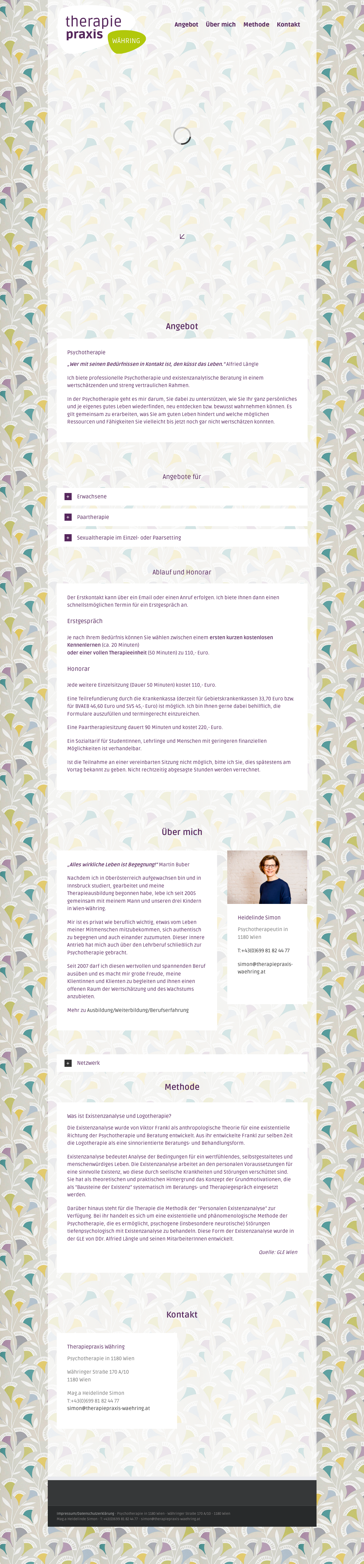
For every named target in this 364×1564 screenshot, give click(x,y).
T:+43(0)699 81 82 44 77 (264, 950)
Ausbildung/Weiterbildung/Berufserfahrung (138, 1010)
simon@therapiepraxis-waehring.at (108, 1408)
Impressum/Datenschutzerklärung (85, 1513)
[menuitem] (186, 25)
